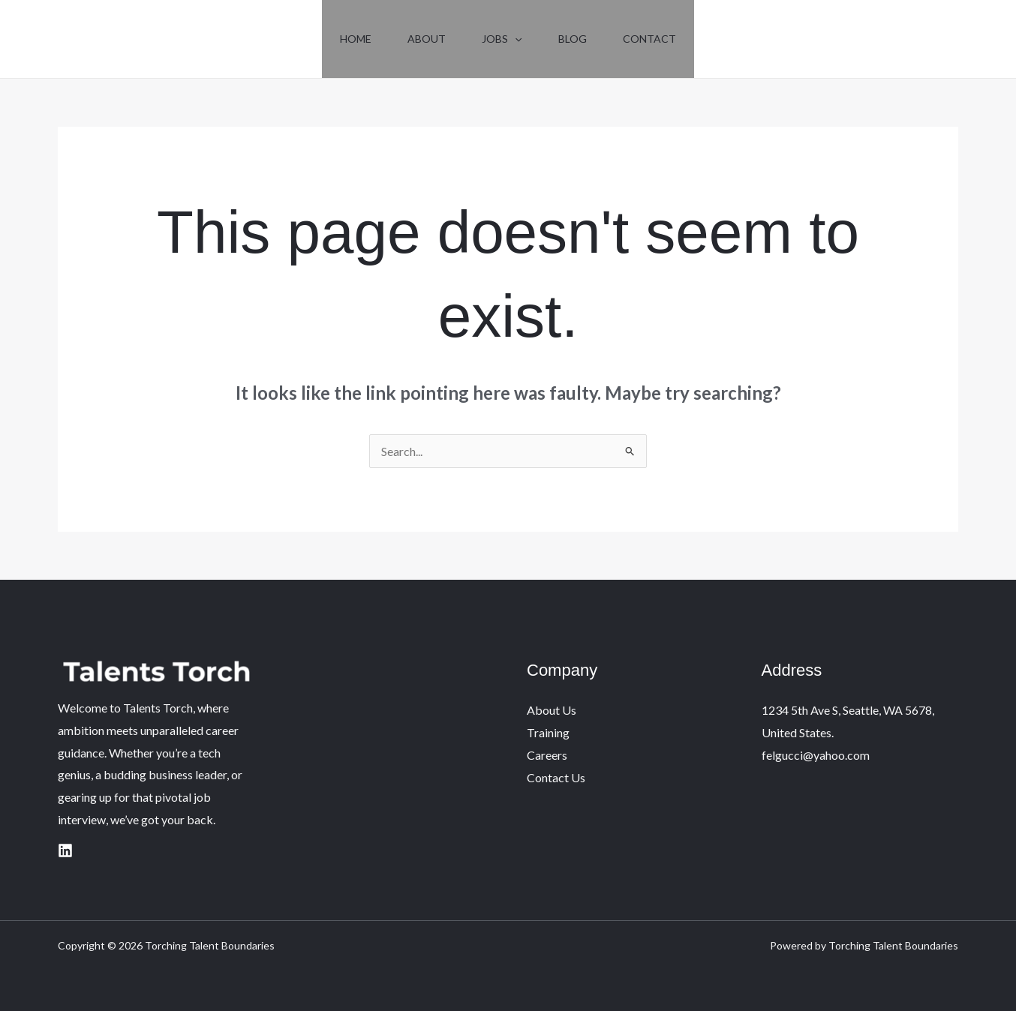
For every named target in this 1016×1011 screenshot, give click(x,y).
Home (355, 38)
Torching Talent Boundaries (139, 51)
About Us (551, 710)
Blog (572, 38)
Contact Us (556, 777)
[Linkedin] (65, 850)
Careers (547, 755)
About (426, 38)
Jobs (502, 39)
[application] (515, 39)
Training (548, 732)
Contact (649, 38)
